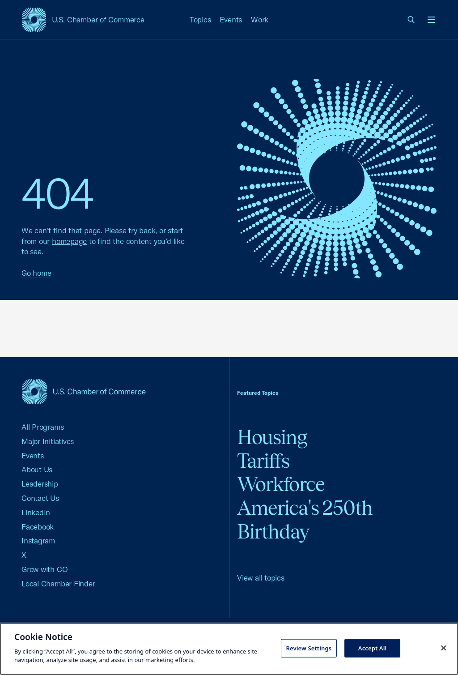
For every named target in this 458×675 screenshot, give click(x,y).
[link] (411, 19)
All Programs (42, 426)
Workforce (281, 484)
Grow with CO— (48, 569)
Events (231, 19)
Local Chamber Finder (58, 583)
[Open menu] (431, 19)
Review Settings (308, 648)
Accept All (372, 648)
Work (259, 19)
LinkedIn (35, 512)
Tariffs (263, 460)
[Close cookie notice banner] (444, 648)
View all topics (260, 577)
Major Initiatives (47, 441)
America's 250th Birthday (305, 519)
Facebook (37, 526)
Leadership (39, 483)
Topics (200, 19)
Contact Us (40, 498)
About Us (36, 469)
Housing (272, 437)
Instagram (38, 540)
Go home (36, 273)
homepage (69, 241)
